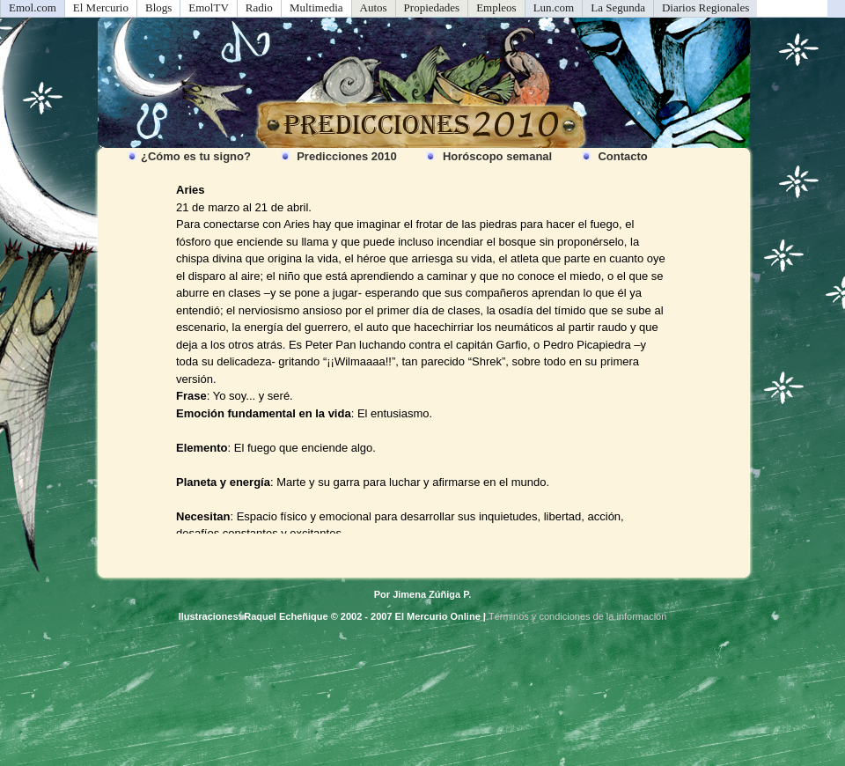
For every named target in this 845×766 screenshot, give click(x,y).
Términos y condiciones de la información (577, 616)
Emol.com (32, 7)
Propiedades (432, 7)
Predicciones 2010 (346, 156)
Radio (259, 7)
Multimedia (316, 7)
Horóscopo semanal (497, 156)
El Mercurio (101, 7)
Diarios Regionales (705, 7)
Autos (373, 7)
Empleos (496, 7)
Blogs (158, 7)
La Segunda (618, 7)
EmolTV (208, 7)
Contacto (622, 156)
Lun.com (554, 7)
